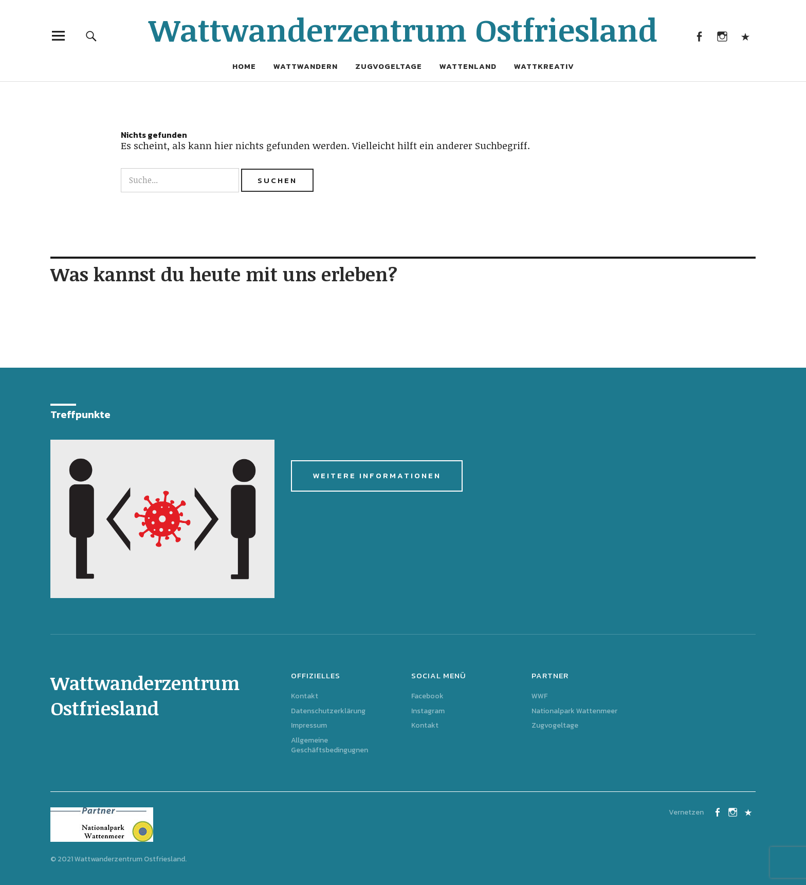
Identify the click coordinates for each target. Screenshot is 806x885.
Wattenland (468, 66)
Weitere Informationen (377, 475)
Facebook (698, 36)
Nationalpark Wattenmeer (574, 711)
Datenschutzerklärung (328, 711)
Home (244, 66)
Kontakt (745, 36)
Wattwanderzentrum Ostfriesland (403, 29)
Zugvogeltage (388, 66)
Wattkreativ (544, 66)
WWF (539, 696)
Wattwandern (305, 66)
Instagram (722, 36)
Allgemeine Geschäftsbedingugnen (329, 745)
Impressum (309, 725)
